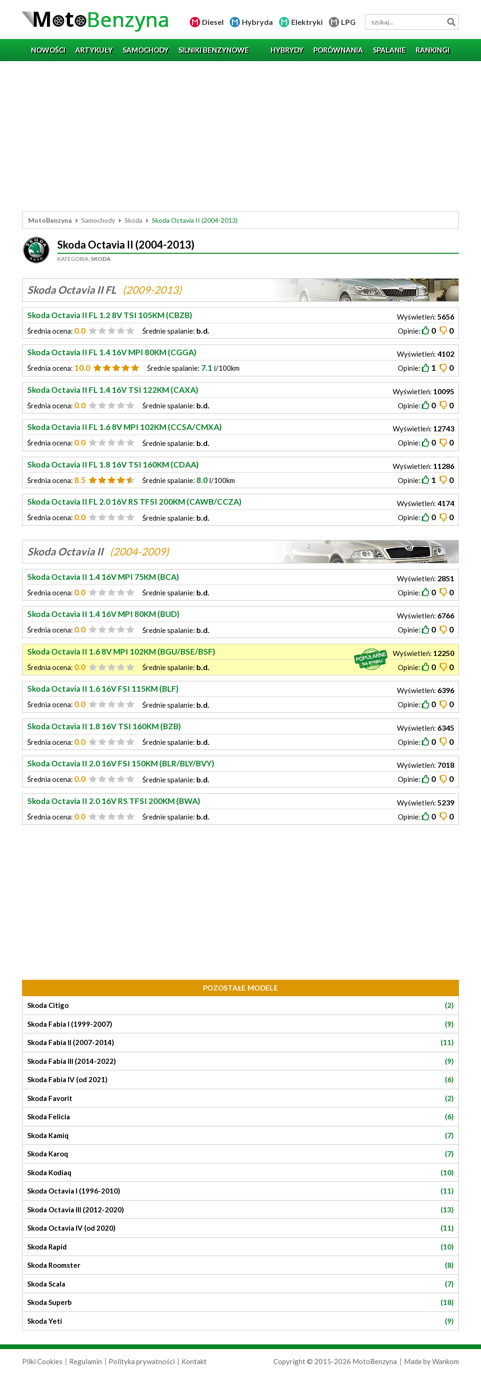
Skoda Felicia (240, 1116)
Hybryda (257, 21)
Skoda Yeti (240, 1321)
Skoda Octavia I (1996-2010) (240, 1191)
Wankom (445, 1361)
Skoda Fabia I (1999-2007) (240, 1024)
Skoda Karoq (240, 1153)
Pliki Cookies (42, 1361)
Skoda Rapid (240, 1246)
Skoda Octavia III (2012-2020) (240, 1209)
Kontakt (194, 1361)
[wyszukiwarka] (412, 22)
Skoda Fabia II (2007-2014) (240, 1042)
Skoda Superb (240, 1302)
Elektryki (307, 21)
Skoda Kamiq (240, 1135)
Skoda (133, 220)
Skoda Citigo (240, 1005)
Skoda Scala (240, 1284)
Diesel (213, 21)
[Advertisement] (240, 136)
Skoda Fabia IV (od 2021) (240, 1079)
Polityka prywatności (142, 1361)
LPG (348, 21)
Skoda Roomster (240, 1265)
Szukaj (451, 22)
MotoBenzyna (50, 220)
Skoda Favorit (240, 1098)
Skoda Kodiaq (240, 1172)
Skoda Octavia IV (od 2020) (240, 1228)
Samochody (98, 220)
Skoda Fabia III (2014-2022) (240, 1061)
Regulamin (85, 1361)
